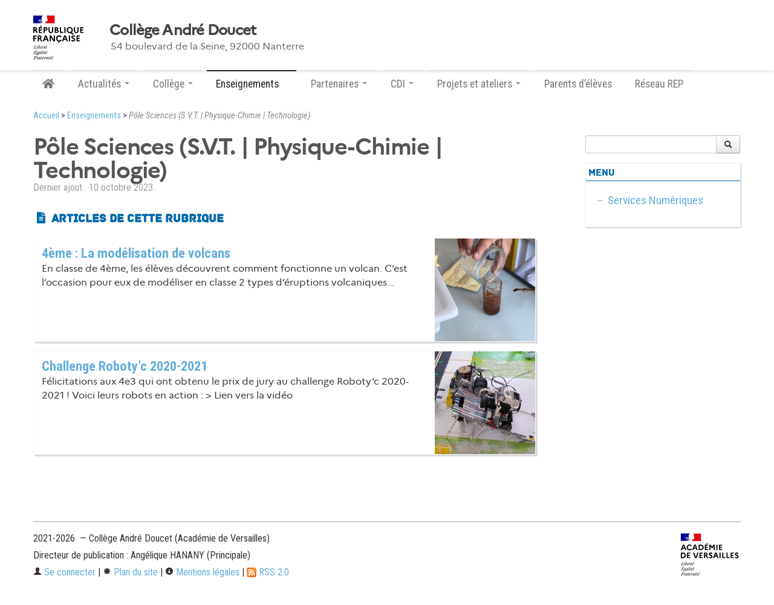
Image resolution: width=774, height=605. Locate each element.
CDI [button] (402, 84)
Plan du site (130, 572)
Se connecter (64, 572)
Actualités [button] (103, 84)
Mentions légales (202, 572)
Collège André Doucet (182, 30)
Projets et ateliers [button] (479, 84)
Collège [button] (173, 84)
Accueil (46, 115)
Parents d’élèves (578, 84)
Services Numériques (655, 200)
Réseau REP (659, 84)
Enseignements (94, 115)
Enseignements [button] (251, 84)
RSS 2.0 (268, 572)
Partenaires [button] (339, 84)
